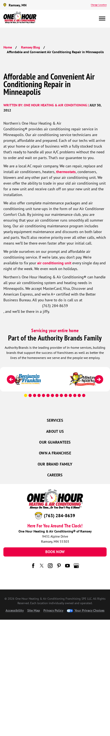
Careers (55, 475)
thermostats (66, 171)
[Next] (99, 379)
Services (55, 420)
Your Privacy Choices (85, 610)
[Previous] (11, 379)
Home (7, 47)
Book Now (55, 551)
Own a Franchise (55, 453)
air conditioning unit (54, 263)
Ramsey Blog (30, 47)
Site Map (33, 610)
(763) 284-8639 (59, 515)
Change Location (99, 4)
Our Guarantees (55, 442)
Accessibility (15, 610)
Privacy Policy (53, 610)
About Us (55, 431)
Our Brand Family (55, 464)
